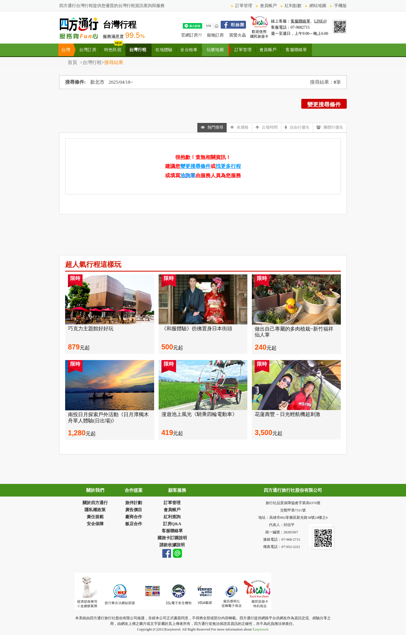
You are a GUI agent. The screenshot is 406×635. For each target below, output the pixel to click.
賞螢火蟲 (237, 35)
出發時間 (267, 127)
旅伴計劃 (133, 502)
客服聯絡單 (300, 21)
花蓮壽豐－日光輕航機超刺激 (287, 414)
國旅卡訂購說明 (172, 538)
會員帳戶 (268, 5)
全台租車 (188, 49)
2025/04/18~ (121, 82)
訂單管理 (243, 5)
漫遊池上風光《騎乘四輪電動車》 (199, 414)
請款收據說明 (172, 545)
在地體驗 (163, 49)
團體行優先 (329, 127)
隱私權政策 (95, 509)
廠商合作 (133, 517)
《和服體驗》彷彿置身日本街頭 (196, 328)
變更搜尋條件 (324, 104)
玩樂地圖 (215, 49)
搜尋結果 (113, 62)
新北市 (97, 82)
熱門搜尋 (212, 127)
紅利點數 (293, 5)
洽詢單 (187, 175)
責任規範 (95, 517)
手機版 (340, 5)
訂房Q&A (172, 524)
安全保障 (95, 524)
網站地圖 (317, 5)
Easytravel (260, 629)
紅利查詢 (172, 517)
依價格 (239, 127)
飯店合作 (133, 524)
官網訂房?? (191, 35)
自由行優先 (297, 127)
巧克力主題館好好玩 (90, 328)
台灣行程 (137, 49)
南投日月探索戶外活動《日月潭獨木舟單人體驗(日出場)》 (108, 418)
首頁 (73, 62)
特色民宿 (112, 49)
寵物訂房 (215, 35)
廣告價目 (133, 509)
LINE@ (320, 21)
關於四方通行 (95, 502)
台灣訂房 (87, 49)
